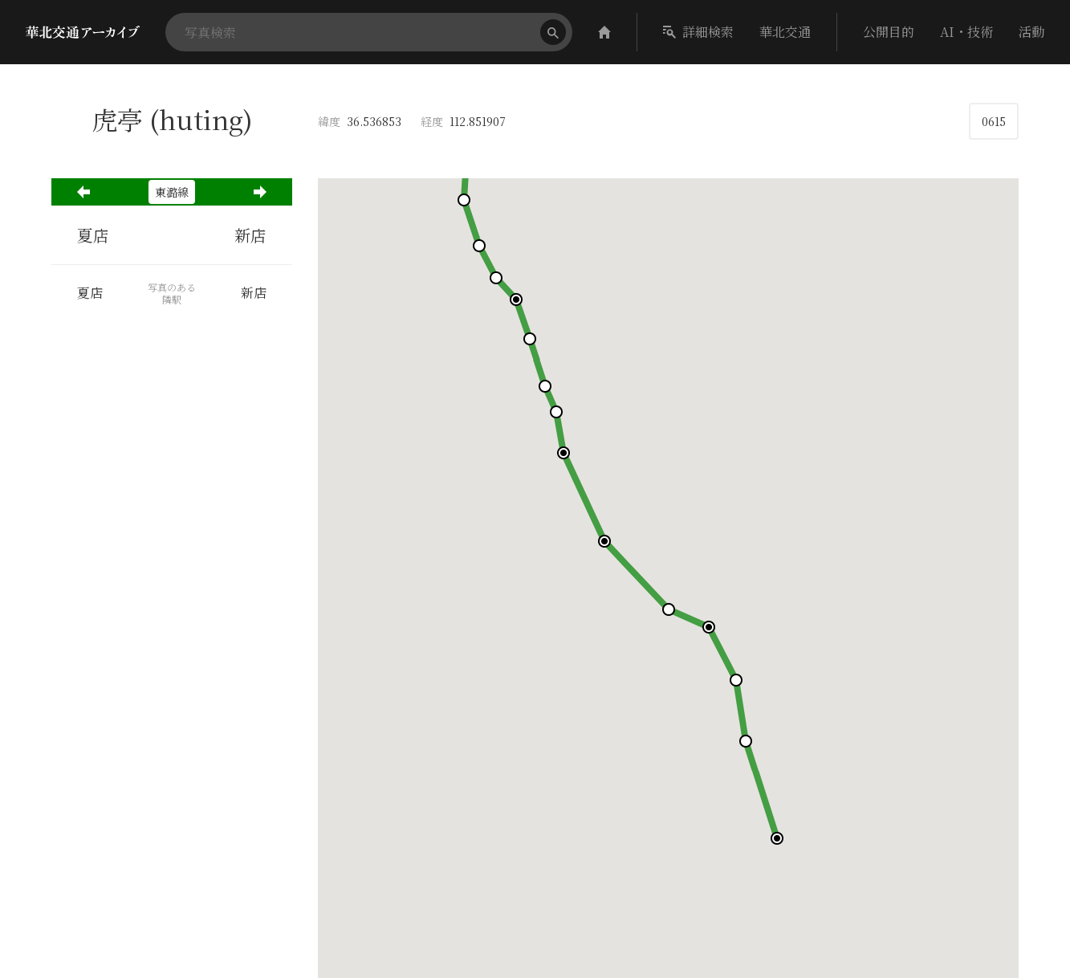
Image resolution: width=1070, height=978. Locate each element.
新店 (250, 235)
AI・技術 (966, 31)
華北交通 (785, 31)
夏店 (93, 235)
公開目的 (888, 31)
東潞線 (172, 192)
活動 (1031, 31)
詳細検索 (698, 31)
